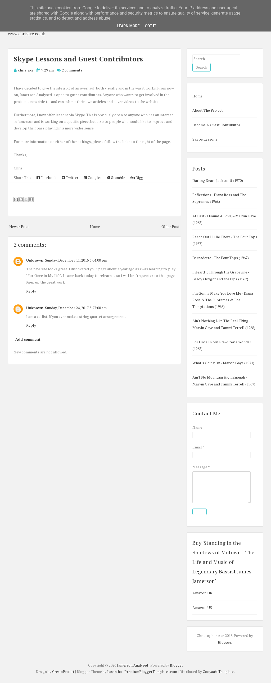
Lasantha (114, 671)
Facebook (47, 177)
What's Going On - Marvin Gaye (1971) (223, 362)
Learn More (128, 26)
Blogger (224, 642)
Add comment (27, 339)
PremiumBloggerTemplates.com (150, 671)
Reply (31, 291)
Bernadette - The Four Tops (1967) (220, 257)
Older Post (170, 226)
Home (95, 226)
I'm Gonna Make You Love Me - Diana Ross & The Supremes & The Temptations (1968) (222, 300)
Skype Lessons (204, 139)
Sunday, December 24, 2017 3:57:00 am (76, 307)
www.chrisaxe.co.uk (26, 34)
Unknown (34, 260)
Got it (150, 26)
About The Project (207, 110)
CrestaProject (63, 671)
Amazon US (202, 607)
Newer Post (19, 226)
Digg (136, 177)
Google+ (93, 177)
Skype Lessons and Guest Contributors (78, 58)
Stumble (116, 177)
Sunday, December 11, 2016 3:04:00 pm (76, 260)
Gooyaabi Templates (219, 671)
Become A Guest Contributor (216, 124)
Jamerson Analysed (132, 665)
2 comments (72, 70)
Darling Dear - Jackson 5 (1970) (217, 180)
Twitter (70, 177)
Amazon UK (202, 592)
